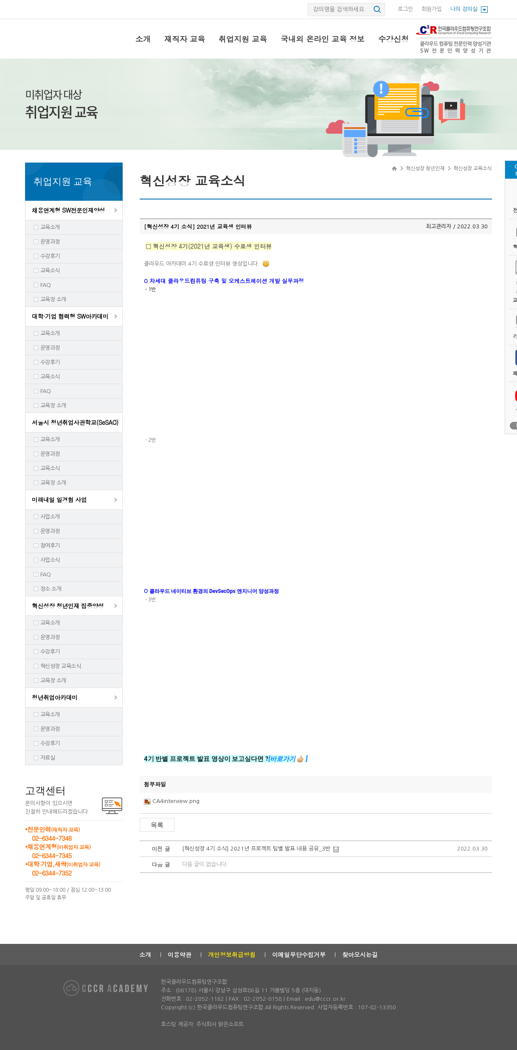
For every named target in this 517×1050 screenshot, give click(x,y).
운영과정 (50, 241)
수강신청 (393, 39)
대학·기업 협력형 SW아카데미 (70, 316)
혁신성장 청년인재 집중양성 (68, 605)
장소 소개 (50, 589)
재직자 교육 (184, 39)
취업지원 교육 (243, 39)
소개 (143, 39)
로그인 (405, 9)
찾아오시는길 (360, 954)
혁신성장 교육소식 (60, 666)
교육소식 (50, 270)
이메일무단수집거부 (299, 954)
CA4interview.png (175, 801)
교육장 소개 (53, 299)
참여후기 (50, 545)
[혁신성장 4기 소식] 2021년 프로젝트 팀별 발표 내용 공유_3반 (256, 848)
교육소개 (50, 227)
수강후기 (50, 256)
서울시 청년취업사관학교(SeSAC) (75, 422)
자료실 (47, 758)
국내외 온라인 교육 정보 (323, 39)
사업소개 (50, 516)
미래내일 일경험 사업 (59, 499)
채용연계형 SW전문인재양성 (68, 210)
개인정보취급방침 (232, 954)
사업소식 (50, 560)
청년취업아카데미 (55, 697)
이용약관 (179, 954)
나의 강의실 (464, 9)
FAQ (45, 285)
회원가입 (431, 9)
